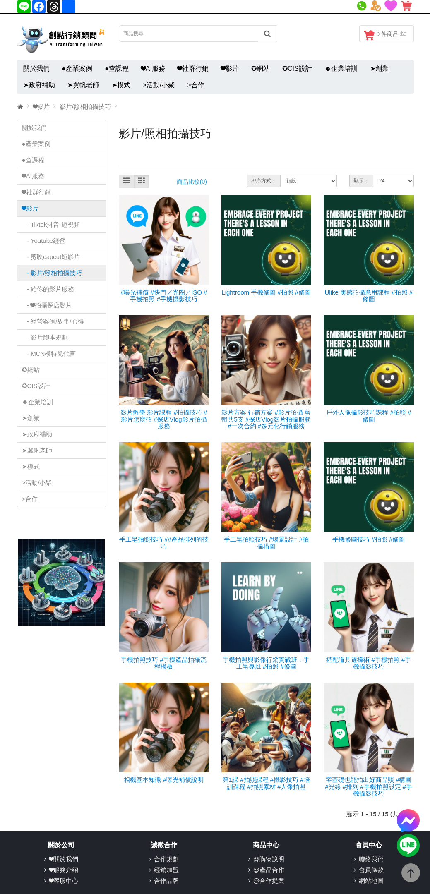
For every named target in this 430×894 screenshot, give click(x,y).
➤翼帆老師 (83, 85)
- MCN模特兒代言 (49, 353)
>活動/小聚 (159, 85)
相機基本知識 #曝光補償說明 (164, 779)
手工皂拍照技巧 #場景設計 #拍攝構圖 (266, 543)
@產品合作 (268, 869)
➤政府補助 (39, 85)
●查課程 (117, 68)
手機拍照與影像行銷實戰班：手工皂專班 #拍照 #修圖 (266, 663)
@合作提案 (268, 880)
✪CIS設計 (297, 68)
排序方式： (263, 181)
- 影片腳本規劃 (45, 337)
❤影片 (230, 68)
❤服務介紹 (63, 869)
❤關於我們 (63, 859)
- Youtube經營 (44, 240)
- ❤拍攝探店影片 (47, 305)
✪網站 (260, 68)
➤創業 (379, 68)
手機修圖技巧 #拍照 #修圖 (368, 539)
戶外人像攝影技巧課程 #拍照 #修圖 (368, 416)
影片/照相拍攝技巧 (85, 106)
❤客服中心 (63, 880)
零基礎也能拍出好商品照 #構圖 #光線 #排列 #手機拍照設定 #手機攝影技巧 (368, 786)
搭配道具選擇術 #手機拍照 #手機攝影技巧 (368, 663)
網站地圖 (371, 880)
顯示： (361, 181)
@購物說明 (268, 859)
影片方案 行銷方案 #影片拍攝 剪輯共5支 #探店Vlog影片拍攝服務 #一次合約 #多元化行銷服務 (266, 419)
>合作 (195, 85)
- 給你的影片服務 (48, 288)
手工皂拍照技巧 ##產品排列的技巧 (164, 543)
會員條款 (371, 869)
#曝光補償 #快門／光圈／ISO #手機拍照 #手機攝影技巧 (163, 296)
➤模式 (121, 85)
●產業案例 (77, 68)
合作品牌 (166, 880)
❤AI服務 (153, 68)
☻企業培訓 (341, 68)
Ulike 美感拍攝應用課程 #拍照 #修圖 (368, 296)
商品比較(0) (192, 181)
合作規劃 (166, 859)
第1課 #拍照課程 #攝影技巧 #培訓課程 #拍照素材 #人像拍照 (266, 783)
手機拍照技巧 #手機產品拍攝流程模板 (164, 663)
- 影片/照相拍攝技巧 (52, 272)
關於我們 (36, 68)
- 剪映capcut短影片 (51, 256)
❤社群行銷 (193, 68)
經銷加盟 (166, 869)
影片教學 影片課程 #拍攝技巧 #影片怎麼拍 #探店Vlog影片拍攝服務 (163, 419)
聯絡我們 (371, 859)
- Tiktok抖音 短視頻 (51, 224)
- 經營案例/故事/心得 (53, 321)
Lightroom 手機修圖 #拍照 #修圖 (266, 292)
